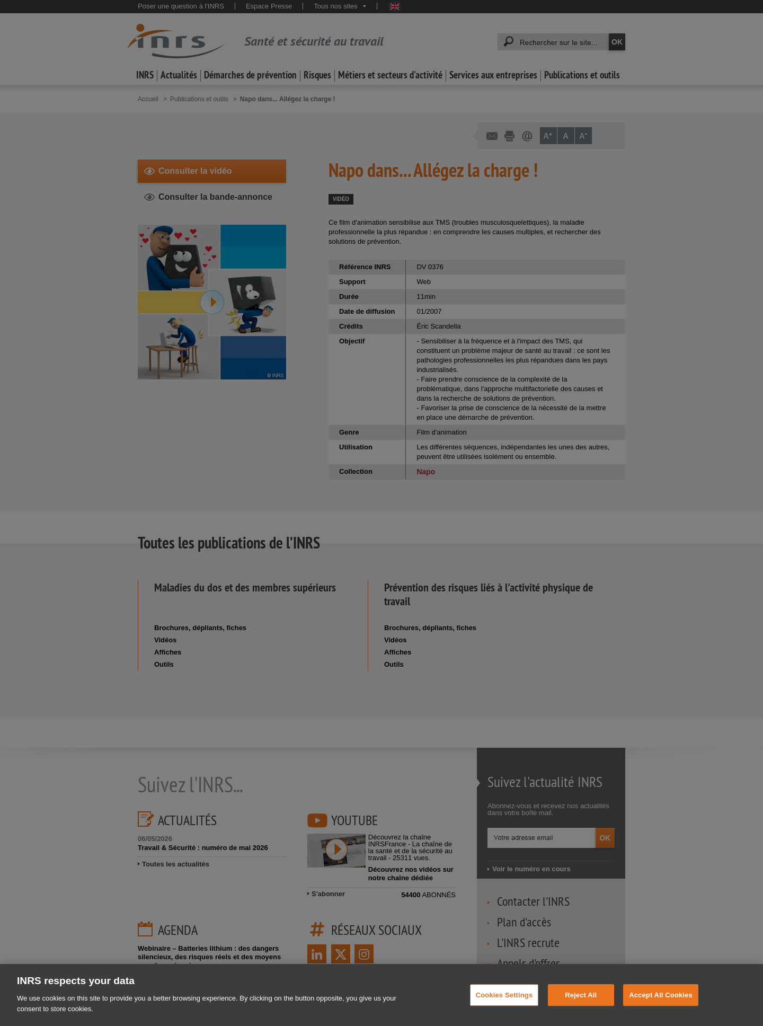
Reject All (581, 1009)
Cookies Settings (504, 1009)
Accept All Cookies (661, 1009)
